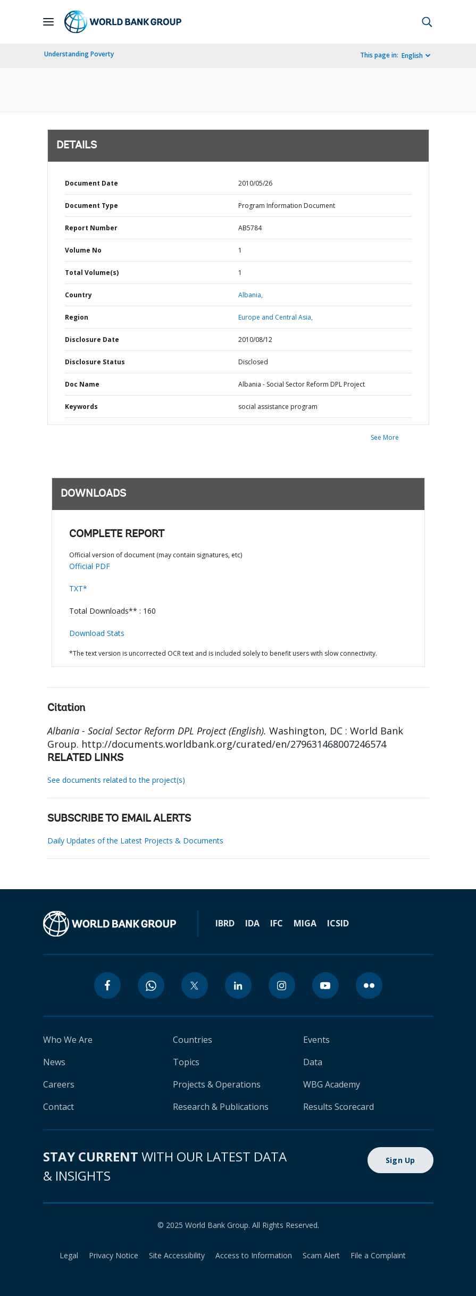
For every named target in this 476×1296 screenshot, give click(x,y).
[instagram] (282, 985)
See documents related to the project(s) (116, 780)
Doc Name (82, 384)
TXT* (78, 588)
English (412, 55)
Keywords (81, 406)
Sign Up (400, 1160)
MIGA (305, 923)
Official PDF (89, 566)
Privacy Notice (113, 1255)
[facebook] (107, 985)
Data (312, 1062)
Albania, (250, 294)
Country (78, 294)
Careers (58, 1084)
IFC (276, 923)
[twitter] (194, 985)
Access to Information (253, 1255)
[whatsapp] (151, 985)
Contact (58, 1107)
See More (385, 437)
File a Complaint (378, 1255)
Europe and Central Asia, (275, 317)
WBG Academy (331, 1084)
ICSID (338, 923)
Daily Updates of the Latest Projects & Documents (135, 840)
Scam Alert (321, 1255)
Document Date (91, 183)
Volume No (83, 250)
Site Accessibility (177, 1255)
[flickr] (369, 985)
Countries (192, 1040)
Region (76, 317)
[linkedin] (238, 985)
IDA (252, 923)
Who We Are (68, 1040)
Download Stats (96, 633)
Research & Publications (221, 1107)
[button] (427, 21)
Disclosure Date (92, 339)
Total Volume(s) (92, 272)
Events (316, 1040)
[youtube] (325, 985)
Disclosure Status (95, 361)
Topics (186, 1062)
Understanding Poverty (79, 53)
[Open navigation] (48, 22)
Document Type (91, 205)
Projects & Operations (217, 1084)
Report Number (91, 227)
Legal (69, 1255)
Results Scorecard (338, 1107)
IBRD (225, 923)
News (54, 1062)
